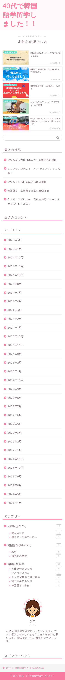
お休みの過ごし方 (36, 568)
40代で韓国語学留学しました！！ (20, 15)
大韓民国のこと (34, 526)
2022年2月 (14, 441)
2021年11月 (15, 459)
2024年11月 (15, 266)
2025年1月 (14, 249)
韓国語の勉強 (36, 556)
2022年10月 (15, 380)
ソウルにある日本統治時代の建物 (26, 182)
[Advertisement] (52, 13)
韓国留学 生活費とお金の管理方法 (28, 190)
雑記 (36, 551)
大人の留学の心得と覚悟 (36, 577)
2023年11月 (15, 345)
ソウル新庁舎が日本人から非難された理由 (32, 160)
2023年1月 (14, 371)
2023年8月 (14, 354)
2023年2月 (14, 362)
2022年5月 (14, 424)
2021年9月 (14, 476)
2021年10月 (15, 467)
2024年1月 (14, 327)
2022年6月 (14, 415)
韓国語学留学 (34, 564)
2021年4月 (14, 503)
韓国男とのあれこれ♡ (36, 537)
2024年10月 (15, 275)
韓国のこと (36, 533)
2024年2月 (14, 319)
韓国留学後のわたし (34, 545)
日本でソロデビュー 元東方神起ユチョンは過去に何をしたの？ (33, 201)
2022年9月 (14, 389)
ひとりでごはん (36, 573)
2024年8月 (14, 284)
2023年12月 (15, 336)
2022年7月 (14, 406)
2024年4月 (14, 301)
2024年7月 (14, 292)
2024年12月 (15, 257)
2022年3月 (14, 433)
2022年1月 (14, 450)
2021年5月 (14, 494)
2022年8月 (14, 398)
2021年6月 (14, 485)
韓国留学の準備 (36, 585)
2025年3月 (14, 240)
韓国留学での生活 (36, 581)
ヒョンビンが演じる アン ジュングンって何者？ (33, 171)
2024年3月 (14, 310)
